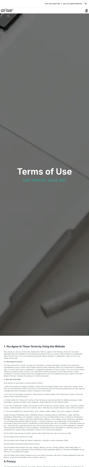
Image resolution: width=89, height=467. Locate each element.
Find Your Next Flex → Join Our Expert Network (63, 4)
